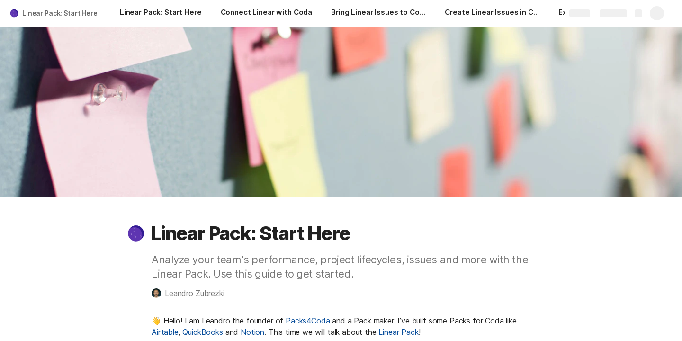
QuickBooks (202, 332)
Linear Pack (398, 332)
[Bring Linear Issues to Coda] (378, 13)
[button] (136, 233)
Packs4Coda (308, 320)
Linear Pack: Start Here (60, 13)
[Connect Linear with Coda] (266, 13)
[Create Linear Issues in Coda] (492, 13)
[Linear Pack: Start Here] (160, 13)
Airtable (165, 332)
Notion (252, 332)
